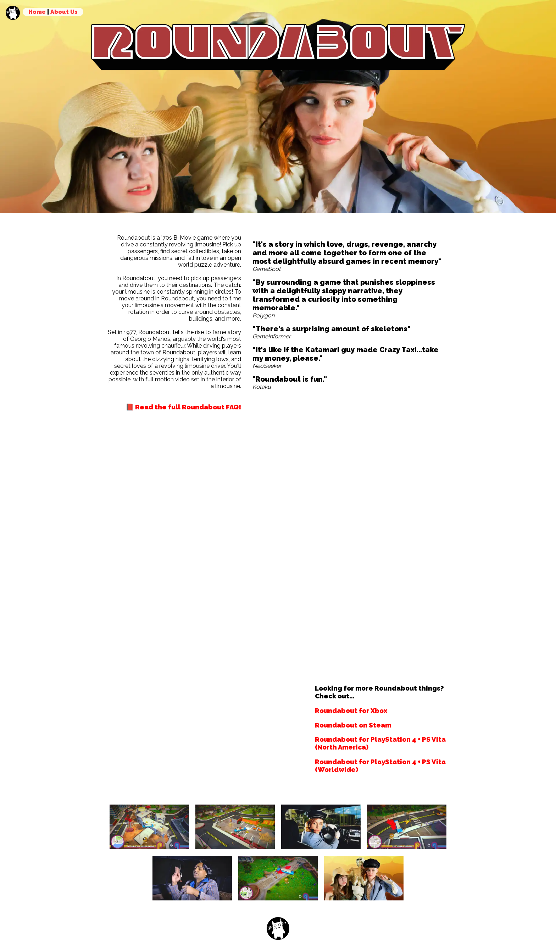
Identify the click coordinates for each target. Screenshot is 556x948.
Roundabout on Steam (353, 725)
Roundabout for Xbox (351, 710)
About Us (64, 12)
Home (37, 12)
